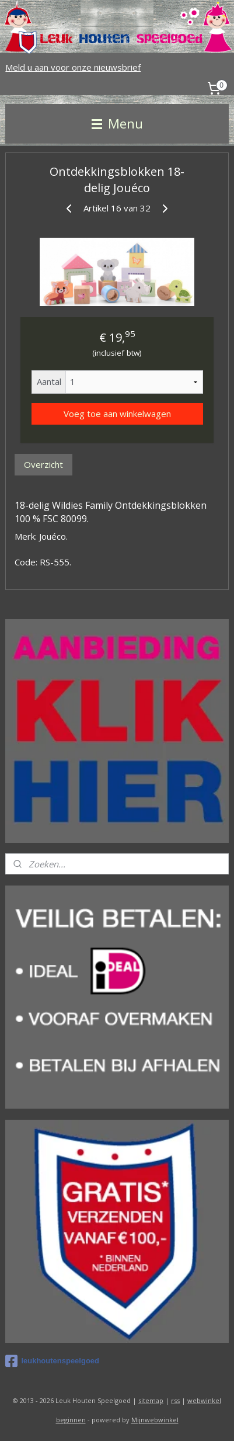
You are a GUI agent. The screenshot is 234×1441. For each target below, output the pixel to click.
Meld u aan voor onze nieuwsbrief (73, 67)
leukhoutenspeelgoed (52, 1361)
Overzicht (43, 464)
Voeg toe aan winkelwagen (117, 413)
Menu (117, 123)
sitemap (150, 1400)
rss (175, 1400)
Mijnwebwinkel (155, 1419)
